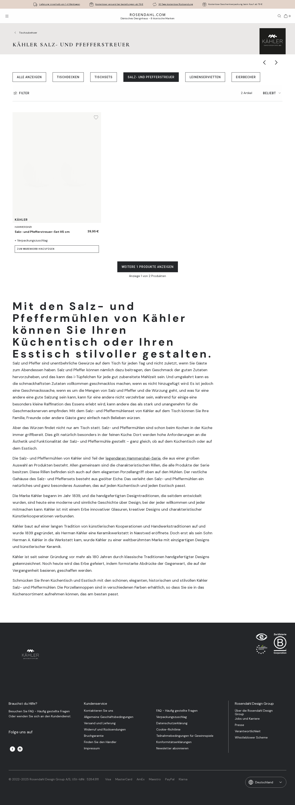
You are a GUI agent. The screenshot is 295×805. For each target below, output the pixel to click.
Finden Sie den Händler (100, 742)
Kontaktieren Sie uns (98, 711)
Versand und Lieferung (100, 723)
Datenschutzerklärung (171, 723)
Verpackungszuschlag (171, 717)
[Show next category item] (276, 62)
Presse (239, 725)
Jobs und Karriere (247, 719)
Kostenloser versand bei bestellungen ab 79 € (119, 4)
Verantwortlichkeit (248, 731)
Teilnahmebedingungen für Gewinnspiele (184, 736)
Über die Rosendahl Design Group (254, 712)
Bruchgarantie (94, 736)
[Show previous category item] (265, 62)
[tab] (273, 93)
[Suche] (279, 16)
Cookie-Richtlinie (168, 729)
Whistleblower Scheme (251, 737)
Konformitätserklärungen (174, 742)
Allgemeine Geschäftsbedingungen (108, 717)
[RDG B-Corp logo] (280, 644)
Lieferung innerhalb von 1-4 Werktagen (59, 4)
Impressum (92, 748)
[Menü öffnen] (7, 16)
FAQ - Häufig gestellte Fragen (177, 711)
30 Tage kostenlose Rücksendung (175, 4)
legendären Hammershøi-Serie (133, 458)
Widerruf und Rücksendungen (105, 729)
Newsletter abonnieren (172, 748)
